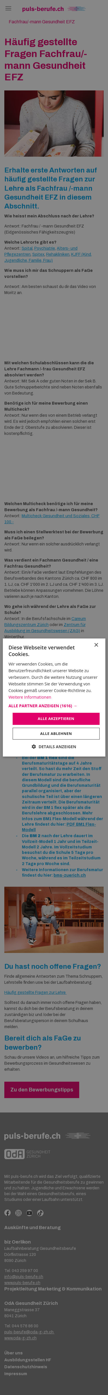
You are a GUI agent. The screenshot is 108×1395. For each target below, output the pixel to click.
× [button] (96, 645)
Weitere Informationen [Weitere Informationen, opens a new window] (29, 697)
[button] (53, 705)
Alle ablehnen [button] (56, 733)
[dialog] (54, 697)
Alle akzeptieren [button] (56, 718)
